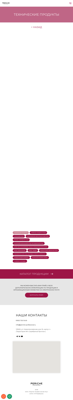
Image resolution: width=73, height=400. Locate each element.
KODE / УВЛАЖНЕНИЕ (19, 250)
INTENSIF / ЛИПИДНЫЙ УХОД (21, 239)
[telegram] (17, 336)
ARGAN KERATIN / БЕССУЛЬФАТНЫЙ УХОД (37, 236)
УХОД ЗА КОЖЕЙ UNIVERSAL (21, 257)
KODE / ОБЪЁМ (33, 250)
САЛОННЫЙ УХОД (18, 236)
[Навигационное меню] (70, 3)
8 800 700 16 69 (21, 320)
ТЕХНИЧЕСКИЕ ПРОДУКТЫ (20, 232)
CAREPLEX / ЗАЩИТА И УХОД (38, 232)
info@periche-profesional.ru (26, 325)
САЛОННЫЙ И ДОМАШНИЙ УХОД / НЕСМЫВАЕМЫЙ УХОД (28, 243)
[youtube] (22, 336)
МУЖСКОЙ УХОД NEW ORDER (39, 257)
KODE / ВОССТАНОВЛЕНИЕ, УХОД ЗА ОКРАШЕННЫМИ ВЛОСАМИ (30, 246)
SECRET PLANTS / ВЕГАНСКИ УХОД (48, 250)
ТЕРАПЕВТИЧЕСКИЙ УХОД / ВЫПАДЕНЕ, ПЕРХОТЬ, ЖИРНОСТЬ (29, 254)
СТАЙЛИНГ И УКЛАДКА (20, 261)
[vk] (19, 336)
